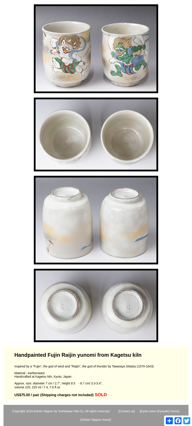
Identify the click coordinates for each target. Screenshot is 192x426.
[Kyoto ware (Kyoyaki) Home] (159, 411)
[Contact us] (126, 411)
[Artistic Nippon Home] (96, 419)
